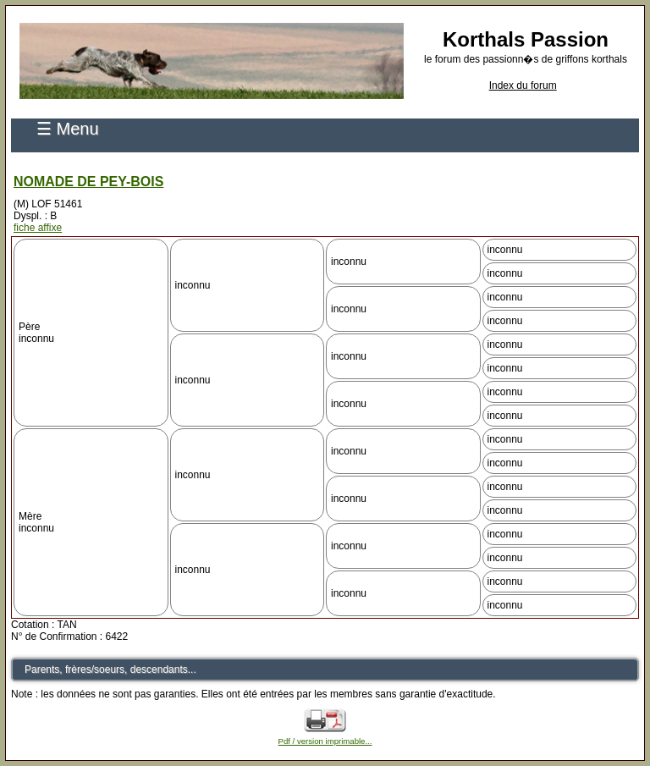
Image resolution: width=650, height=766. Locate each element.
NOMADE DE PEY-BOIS (88, 181)
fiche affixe (38, 228)
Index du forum (523, 85)
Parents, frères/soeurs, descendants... (110, 669)
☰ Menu (67, 128)
